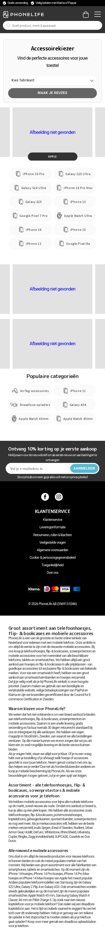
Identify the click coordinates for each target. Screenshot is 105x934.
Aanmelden (84, 468)
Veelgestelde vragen (52, 543)
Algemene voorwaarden (52, 550)
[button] (52, 81)
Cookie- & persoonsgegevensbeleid (53, 558)
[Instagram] (59, 497)
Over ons (52, 573)
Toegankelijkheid (52, 565)
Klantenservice (52, 520)
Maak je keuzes (52, 93)
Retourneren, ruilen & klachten (52, 535)
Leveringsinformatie (52, 527)
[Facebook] (45, 497)
